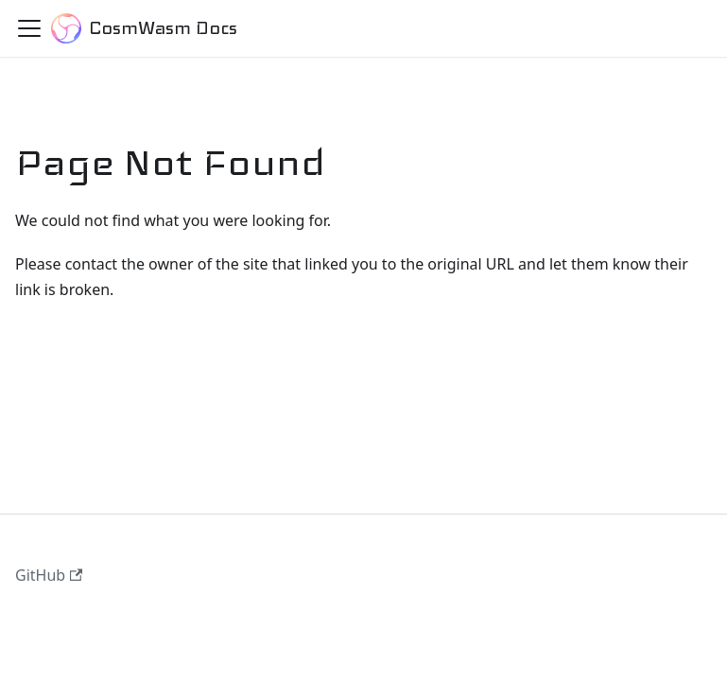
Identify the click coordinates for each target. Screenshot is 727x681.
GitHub (48, 575)
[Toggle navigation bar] (29, 28)
